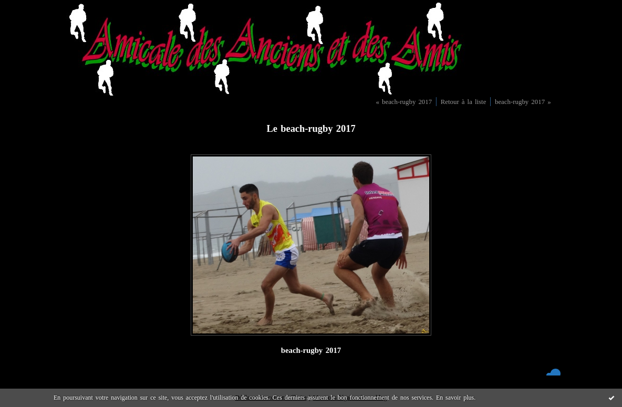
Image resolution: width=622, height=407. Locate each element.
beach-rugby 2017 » (523, 102)
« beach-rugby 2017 (404, 102)
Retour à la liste (463, 102)
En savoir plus (455, 397)
